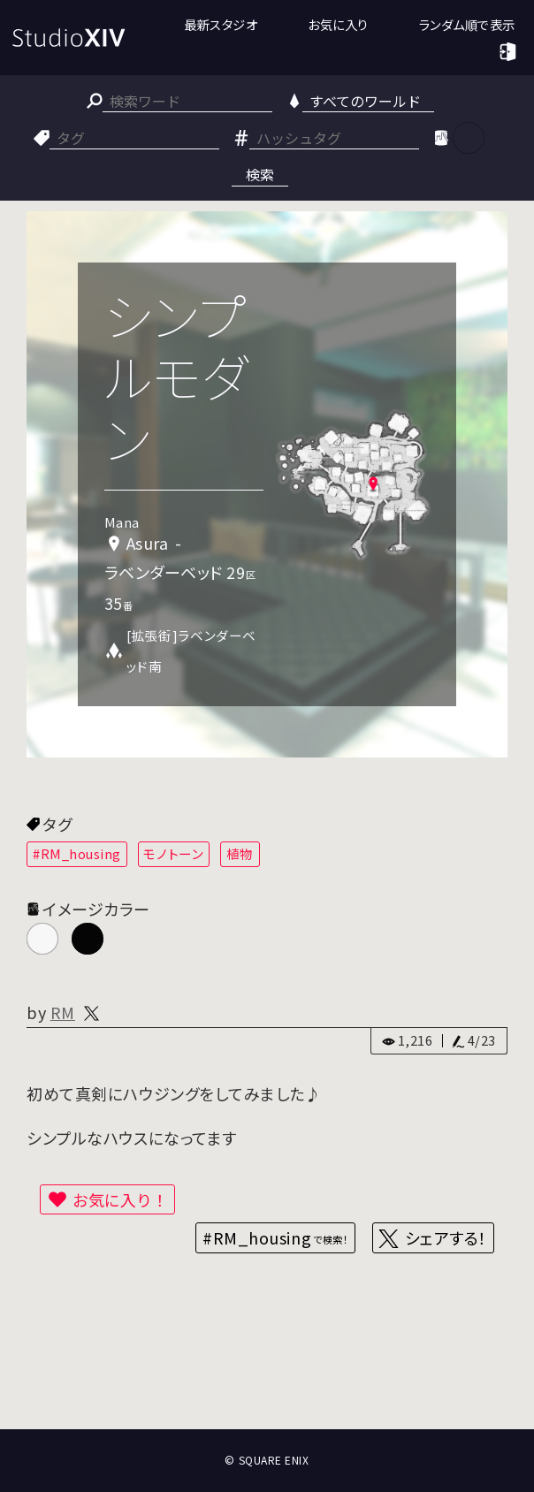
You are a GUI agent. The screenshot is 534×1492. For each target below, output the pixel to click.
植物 (240, 853)
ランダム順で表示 (467, 24)
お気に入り (338, 24)
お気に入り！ (120, 1199)
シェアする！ (446, 1237)
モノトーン (173, 853)
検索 (260, 174)
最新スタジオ (220, 24)
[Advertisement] (267, 1359)
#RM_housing (77, 853)
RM (62, 1012)
